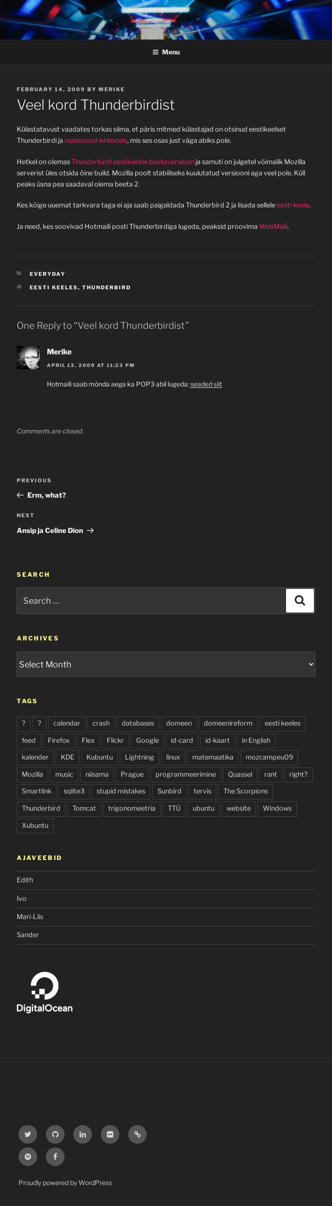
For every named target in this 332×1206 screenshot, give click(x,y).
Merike (111, 89)
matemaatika (213, 757)
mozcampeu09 (269, 757)
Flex (88, 740)
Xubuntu (35, 825)
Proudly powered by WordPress (65, 1182)
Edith (25, 880)
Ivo (21, 898)
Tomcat (84, 808)
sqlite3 (74, 791)
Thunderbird (106, 287)
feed (29, 740)
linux (173, 757)
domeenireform (228, 723)
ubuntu (204, 808)
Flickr (115, 740)
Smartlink (37, 791)
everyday (47, 274)
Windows (277, 808)
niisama (97, 774)
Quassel (240, 774)
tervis (202, 791)
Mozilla (32, 774)
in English (256, 740)
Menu (166, 52)
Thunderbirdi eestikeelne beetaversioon (133, 162)
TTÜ (174, 808)
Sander (28, 935)
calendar (66, 723)
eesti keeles (54, 287)
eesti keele (293, 205)
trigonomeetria (132, 808)
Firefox (59, 740)
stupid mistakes (121, 791)
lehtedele (113, 140)
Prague (132, 774)
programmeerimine (186, 774)
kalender (35, 757)
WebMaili (273, 226)
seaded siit (206, 384)
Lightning (139, 757)
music (64, 774)
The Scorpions (245, 791)
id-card (182, 740)
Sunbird (169, 791)
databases (138, 723)
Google (147, 740)
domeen (179, 723)
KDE (67, 757)
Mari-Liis (30, 917)
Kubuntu (99, 757)
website (239, 808)
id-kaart (217, 740)
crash (101, 723)
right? (298, 774)
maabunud (81, 140)
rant (270, 774)
